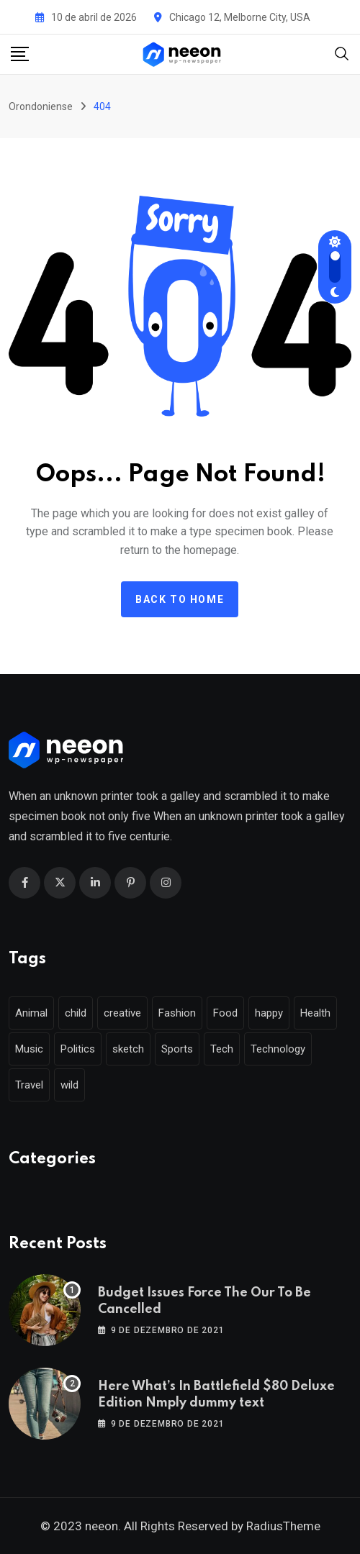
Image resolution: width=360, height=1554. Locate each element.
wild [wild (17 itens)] (69, 1084)
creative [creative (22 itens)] (122, 1013)
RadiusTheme (283, 1526)
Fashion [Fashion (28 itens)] (177, 1013)
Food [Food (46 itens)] (225, 1013)
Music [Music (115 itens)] (29, 1048)
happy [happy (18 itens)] (269, 1013)
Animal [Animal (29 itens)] (31, 1013)
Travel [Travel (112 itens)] (29, 1084)
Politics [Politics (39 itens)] (77, 1048)
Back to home (179, 599)
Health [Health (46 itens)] (315, 1013)
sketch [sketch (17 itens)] (128, 1048)
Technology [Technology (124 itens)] (278, 1048)
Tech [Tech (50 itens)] (221, 1048)
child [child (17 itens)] (75, 1013)
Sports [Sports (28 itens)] (177, 1048)
